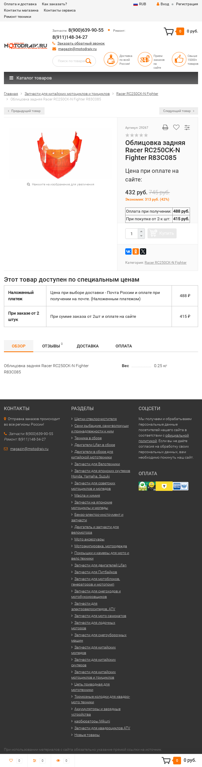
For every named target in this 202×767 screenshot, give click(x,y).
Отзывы (52, 345)
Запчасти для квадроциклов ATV (102, 728)
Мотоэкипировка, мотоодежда (100, 546)
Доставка (88, 346)
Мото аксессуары (89, 539)
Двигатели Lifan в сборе (94, 445)
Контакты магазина (21, 10)
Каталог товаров (30, 78)
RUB (139, 4)
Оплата (124, 346)
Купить (166, 233)
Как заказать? (54, 4)
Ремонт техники (17, 16)
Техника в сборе (88, 438)
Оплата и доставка (20, 4)
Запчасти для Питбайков (95, 572)
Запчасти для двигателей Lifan (100, 565)
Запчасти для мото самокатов (100, 616)
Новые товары (87, 735)
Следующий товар (178, 111)
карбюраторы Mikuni (92, 721)
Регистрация (187, 4)
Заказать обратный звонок (81, 43)
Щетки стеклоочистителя (95, 419)
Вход (163, 4)
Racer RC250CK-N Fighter (166, 262)
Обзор (18, 346)
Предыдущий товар (24, 111)
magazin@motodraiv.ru (77, 49)
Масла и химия (87, 495)
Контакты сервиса (60, 10)
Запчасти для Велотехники (97, 464)
